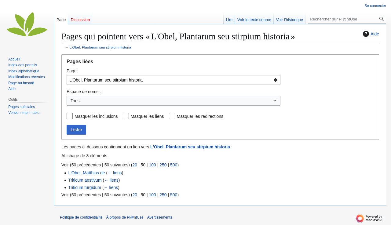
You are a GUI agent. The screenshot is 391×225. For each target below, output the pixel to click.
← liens (115, 172)
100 (152, 164)
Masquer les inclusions (96, 116)
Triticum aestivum (84, 180)
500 (173, 164)
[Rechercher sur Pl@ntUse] (347, 19)
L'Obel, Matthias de (86, 172)
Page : (73, 70)
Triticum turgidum (84, 187)
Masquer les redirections (200, 116)
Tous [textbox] (75, 100)
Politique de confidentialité (81, 217)
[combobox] (173, 80)
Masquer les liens (147, 116)
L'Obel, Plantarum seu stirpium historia (100, 47)
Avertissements (159, 217)
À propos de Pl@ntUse (124, 217)
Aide (370, 34)
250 (162, 164)
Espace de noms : (84, 91)
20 (134, 164)
